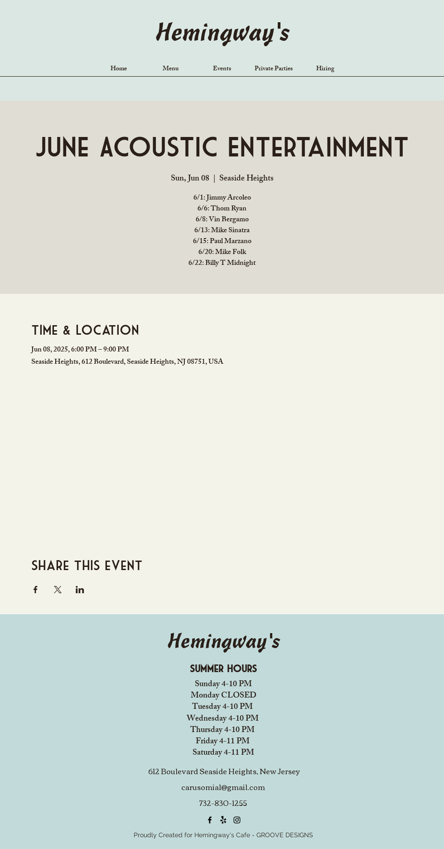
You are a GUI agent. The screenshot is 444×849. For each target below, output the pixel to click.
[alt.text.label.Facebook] (209, 820)
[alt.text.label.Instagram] (236, 820)
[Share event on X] (57, 589)
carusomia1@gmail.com (223, 787)
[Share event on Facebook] (35, 589)
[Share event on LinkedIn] (80, 589)
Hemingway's (222, 34)
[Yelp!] (223, 820)
